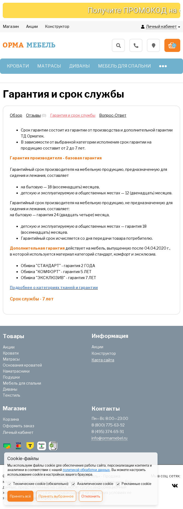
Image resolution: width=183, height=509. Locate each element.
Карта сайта (103, 360)
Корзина (11, 419)
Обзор (16, 115)
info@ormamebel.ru (109, 438)
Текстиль (11, 395)
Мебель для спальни (22, 383)
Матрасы (11, 359)
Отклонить (90, 496)
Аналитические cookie (92, 484)
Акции (9, 347)
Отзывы (33, 115)
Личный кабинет (18, 432)
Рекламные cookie (133, 484)
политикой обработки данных (86, 470)
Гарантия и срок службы (72, 115)
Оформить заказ (18, 425)
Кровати (11, 353)
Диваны (10, 389)
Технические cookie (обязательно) (37, 484)
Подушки (11, 377)
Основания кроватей (22, 365)
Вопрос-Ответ (112, 115)
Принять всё (20, 496)
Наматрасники (16, 371)
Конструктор (104, 353)
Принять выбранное (56, 496)
